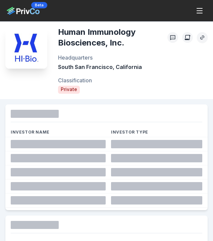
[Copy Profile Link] (202, 37)
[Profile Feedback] (172, 37)
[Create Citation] (187, 37)
